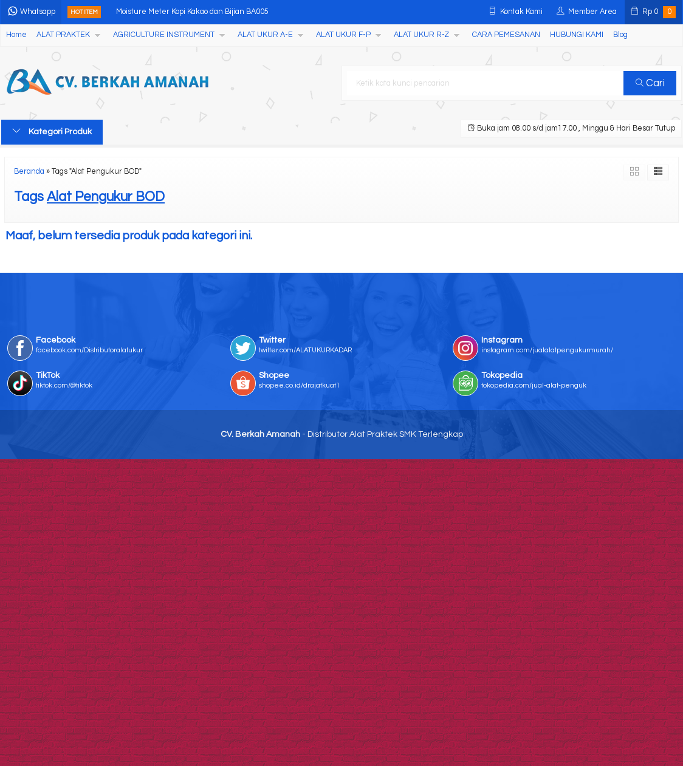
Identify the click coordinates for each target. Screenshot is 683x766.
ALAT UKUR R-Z (421, 35)
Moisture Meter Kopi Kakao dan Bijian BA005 (192, 12)
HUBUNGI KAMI (576, 35)
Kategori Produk (52, 131)
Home (16, 35)
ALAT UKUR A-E (265, 35)
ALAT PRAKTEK (63, 35)
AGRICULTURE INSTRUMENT (164, 35)
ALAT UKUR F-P (343, 35)
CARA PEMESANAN (506, 35)
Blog (620, 35)
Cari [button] (650, 83)
